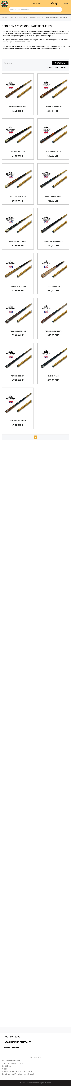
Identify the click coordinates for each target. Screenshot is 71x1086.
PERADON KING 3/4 (53, 284)
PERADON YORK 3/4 (53, 374)
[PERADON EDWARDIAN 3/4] (53, 222)
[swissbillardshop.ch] (12, 3)
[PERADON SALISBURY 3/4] (53, 87)
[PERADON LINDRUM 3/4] (17, 177)
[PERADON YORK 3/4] (53, 356)
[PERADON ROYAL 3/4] (17, 132)
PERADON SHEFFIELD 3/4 (17, 105)
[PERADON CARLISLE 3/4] (53, 311)
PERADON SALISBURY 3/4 (53, 105)
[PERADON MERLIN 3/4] (53, 132)
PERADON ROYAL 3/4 (18, 150)
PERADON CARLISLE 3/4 (53, 329)
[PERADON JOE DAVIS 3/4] (17, 222)
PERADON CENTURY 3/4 (53, 195)
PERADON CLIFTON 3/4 (18, 329)
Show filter (60, 63)
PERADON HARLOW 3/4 (18, 419)
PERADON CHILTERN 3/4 (18, 284)
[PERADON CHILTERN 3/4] (17, 267)
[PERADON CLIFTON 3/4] (17, 311)
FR (39, 4)
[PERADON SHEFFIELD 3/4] (17, 87)
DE (34, 4)
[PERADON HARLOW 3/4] (17, 401)
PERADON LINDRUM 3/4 (18, 195)
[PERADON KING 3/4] (53, 267)
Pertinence (9, 63)
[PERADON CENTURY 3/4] (53, 177)
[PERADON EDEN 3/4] (17, 356)
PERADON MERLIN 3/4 (53, 150)
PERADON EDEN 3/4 (17, 374)
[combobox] (35, 9)
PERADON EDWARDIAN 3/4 (53, 239)
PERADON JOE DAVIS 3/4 (17, 239)
